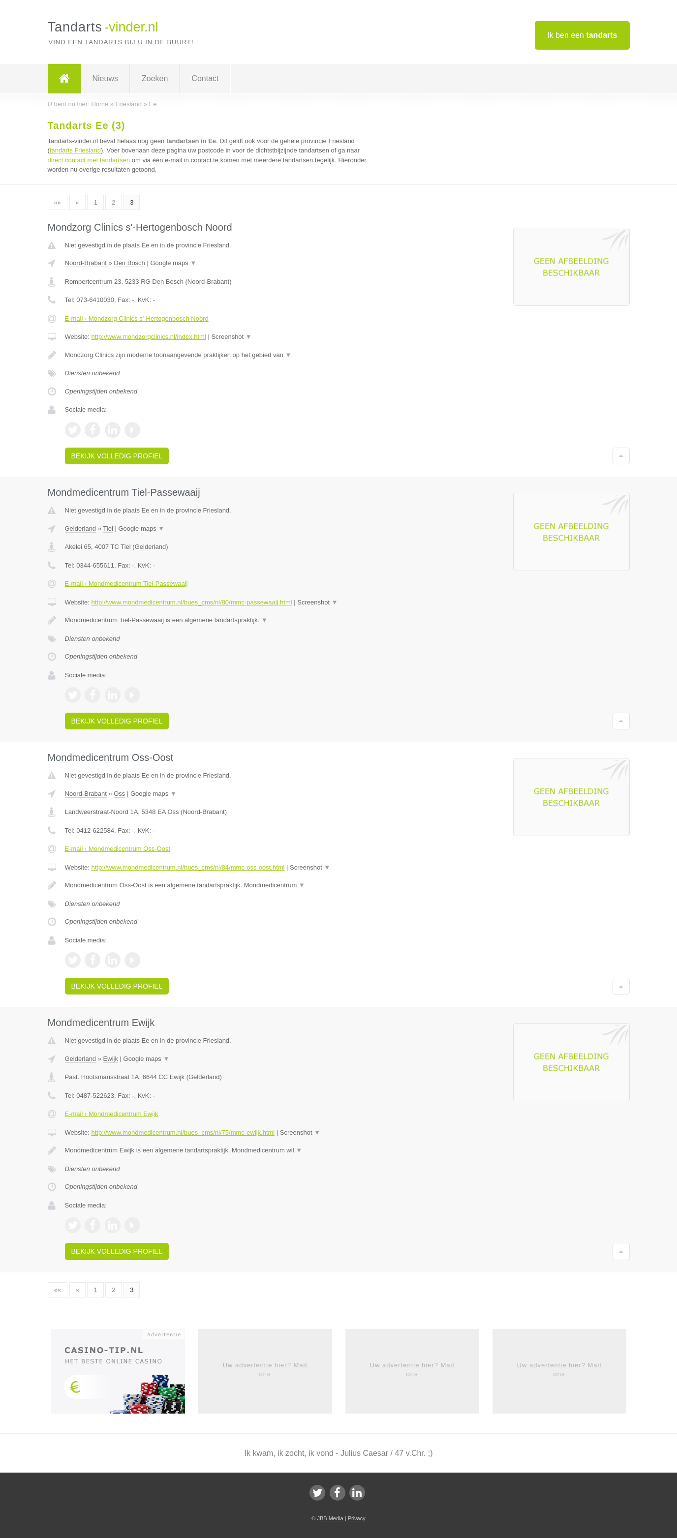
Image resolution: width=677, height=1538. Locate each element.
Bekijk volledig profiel (117, 456)
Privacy (357, 1518)
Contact (204, 78)
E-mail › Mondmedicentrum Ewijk (111, 1113)
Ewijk (110, 1058)
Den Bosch (129, 263)
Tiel (108, 528)
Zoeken (155, 78)
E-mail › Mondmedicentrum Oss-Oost (118, 848)
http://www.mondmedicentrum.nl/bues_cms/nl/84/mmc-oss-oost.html (187, 867)
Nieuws (105, 78)
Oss (119, 793)
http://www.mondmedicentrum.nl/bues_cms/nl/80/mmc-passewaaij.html (191, 602)
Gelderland (80, 528)
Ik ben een (582, 35)
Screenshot (231, 336)
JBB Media (330, 1518)
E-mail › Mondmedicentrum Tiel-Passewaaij (126, 583)
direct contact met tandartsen (89, 160)
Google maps (173, 263)
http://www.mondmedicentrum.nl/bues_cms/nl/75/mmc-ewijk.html (183, 1132)
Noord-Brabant (86, 263)
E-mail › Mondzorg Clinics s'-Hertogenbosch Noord (137, 318)
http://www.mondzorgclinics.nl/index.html (148, 336)
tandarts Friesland (75, 150)
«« (57, 202)
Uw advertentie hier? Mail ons (265, 1369)
